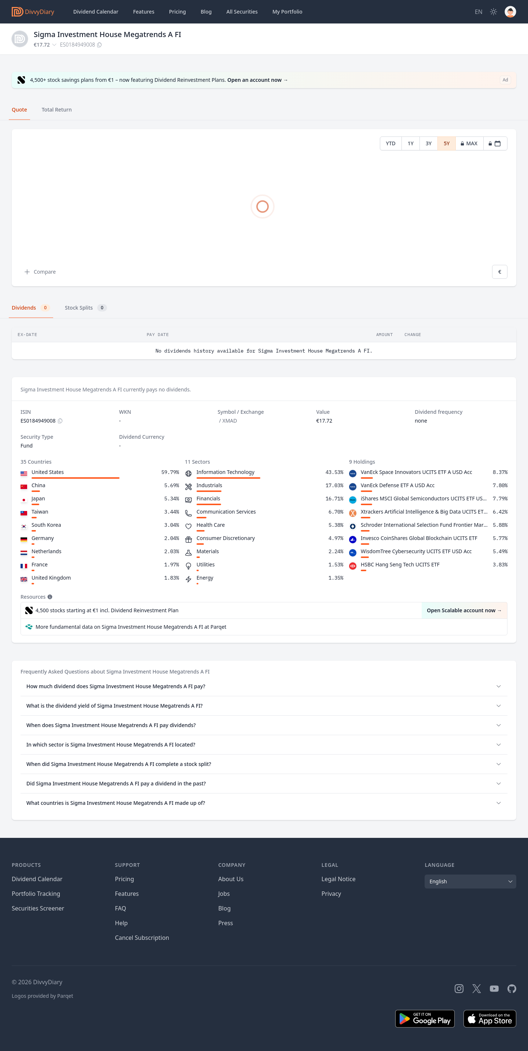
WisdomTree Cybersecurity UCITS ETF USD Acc (416, 551)
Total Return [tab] (57, 109)
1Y (411, 143)
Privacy (331, 894)
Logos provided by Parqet (42, 995)
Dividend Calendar (95, 11)
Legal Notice (339, 879)
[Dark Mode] (493, 11)
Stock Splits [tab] (86, 307)
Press (225, 923)
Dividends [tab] (31, 307)
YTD (391, 143)
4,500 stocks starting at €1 (107, 610)
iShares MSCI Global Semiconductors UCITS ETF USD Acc (425, 498)
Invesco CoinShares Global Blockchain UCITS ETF (419, 537)
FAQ (120, 908)
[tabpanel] (264, 208)
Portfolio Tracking (36, 894)
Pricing (177, 11)
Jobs (224, 894)
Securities (241, 11)
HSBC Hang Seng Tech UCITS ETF (400, 564)
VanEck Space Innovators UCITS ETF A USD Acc (416, 471)
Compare (39, 271)
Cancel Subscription (142, 938)
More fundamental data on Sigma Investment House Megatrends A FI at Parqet (131, 626)
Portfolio (287, 11)
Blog (224, 908)
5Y (447, 143)
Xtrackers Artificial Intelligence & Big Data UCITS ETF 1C (425, 511)
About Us (230, 879)
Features (143, 11)
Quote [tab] (19, 109)
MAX (468, 143)
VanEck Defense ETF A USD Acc (397, 485)
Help (121, 923)
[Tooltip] (49, 597)
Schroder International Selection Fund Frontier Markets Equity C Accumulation (425, 524)
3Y (429, 143)
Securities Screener (38, 908)
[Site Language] (478, 12)
